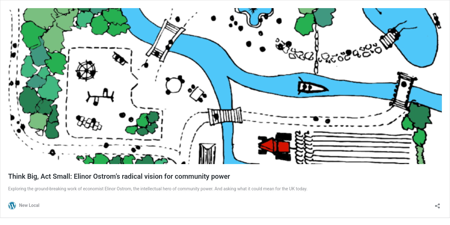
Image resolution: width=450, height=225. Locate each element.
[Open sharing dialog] (437, 204)
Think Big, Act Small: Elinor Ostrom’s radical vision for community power (119, 176)
